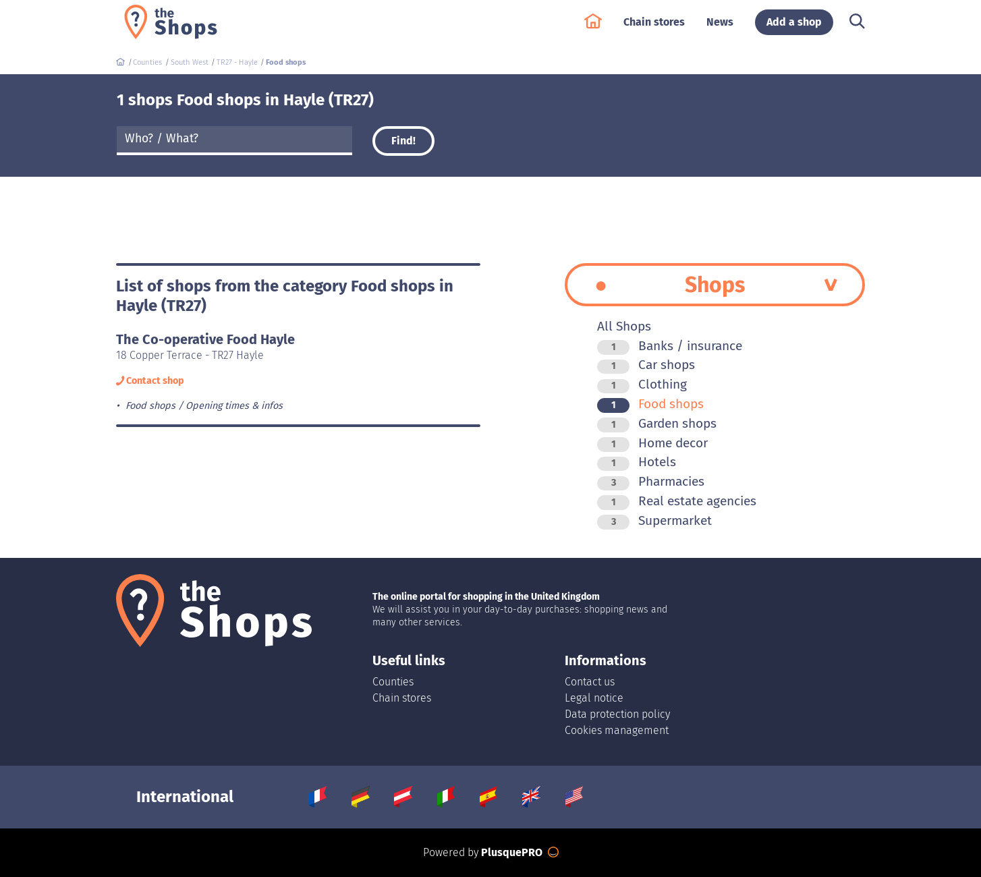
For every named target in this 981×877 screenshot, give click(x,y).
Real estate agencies (676, 501)
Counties (393, 681)
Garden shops (657, 423)
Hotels (636, 462)
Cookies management (617, 730)
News (719, 28)
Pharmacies (650, 481)
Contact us (590, 681)
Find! (403, 140)
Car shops (646, 364)
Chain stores (654, 28)
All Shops (624, 326)
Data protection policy (617, 714)
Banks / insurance (669, 345)
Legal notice (594, 697)
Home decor (652, 443)
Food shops (650, 404)
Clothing (642, 384)
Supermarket (654, 520)
